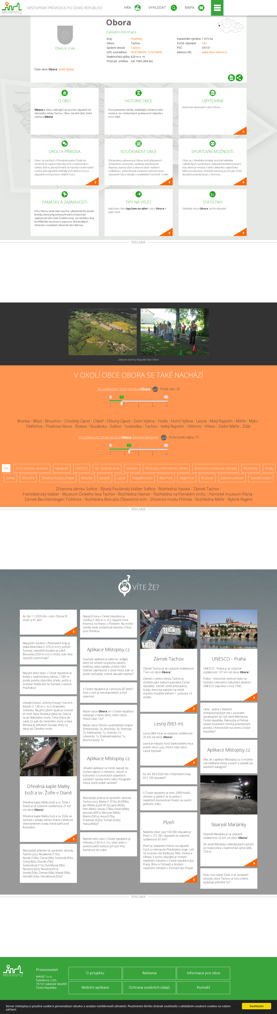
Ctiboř (98, 421)
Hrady (269, 468)
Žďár (247, 426)
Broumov (53, 421)
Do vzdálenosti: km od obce (123, 389)
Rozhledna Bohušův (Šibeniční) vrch (116, 499)
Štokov (81, 426)
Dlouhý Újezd (118, 421)
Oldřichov (34, 426)
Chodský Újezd (77, 421)
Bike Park (166, 478)
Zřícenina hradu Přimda (171, 499)
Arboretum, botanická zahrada (215, 468)
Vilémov (194, 426)
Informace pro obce (203, 973)
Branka (23, 421)
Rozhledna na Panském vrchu (180, 494)
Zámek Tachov (206, 488)
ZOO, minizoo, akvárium (32, 468)
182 (204, 43)
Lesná (201, 421)
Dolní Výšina (66, 69)
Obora (118, 22)
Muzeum (207, 478)
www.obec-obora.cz (214, 52)
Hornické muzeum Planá (230, 494)
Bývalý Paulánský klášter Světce (128, 488)
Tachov (135, 47)
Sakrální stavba (261, 478)
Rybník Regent (240, 499)
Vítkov (210, 426)
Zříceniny (28, 478)
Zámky (10, 478)
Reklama (149, 973)
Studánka (98, 426)
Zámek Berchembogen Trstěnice (53, 499)
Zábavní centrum (232, 478)
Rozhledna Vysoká (174, 488)
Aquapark (61, 468)
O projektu (95, 973)
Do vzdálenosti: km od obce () (118, 437)
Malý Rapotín (221, 421)
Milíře (241, 421)
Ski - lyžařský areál (107, 468)
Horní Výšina (182, 421)
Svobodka (133, 426)
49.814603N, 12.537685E (146, 52)
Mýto (253, 421)
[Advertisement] (138, 273)
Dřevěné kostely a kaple (57, 478)
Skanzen (132, 468)
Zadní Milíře (228, 426)
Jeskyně (105, 478)
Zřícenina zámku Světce (76, 488)
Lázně (121, 478)
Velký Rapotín (172, 426)
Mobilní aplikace (95, 987)
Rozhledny (251, 468)
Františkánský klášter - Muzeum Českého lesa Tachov (69, 494)
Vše (6, 468)
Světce (115, 426)
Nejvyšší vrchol (143, 478)
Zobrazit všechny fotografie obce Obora (138, 359)
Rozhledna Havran (134, 494)
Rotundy (87, 478)
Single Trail (186, 478)
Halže (163, 421)
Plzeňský (136, 39)
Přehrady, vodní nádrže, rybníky (166, 468)
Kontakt (203, 987)
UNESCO (81, 468)
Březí (37, 421)
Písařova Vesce (59, 426)
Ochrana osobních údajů (149, 987)
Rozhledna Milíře (209, 499)
